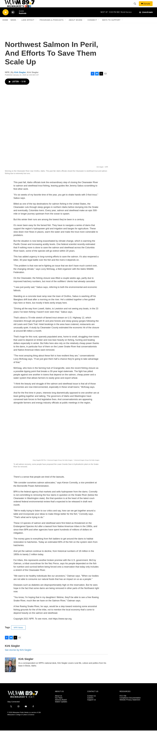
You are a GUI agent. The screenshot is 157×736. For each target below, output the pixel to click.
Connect (92, 25)
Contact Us (91, 701)
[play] (5, 17)
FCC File (123, 701)
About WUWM (75, 25)
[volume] (13, 18)
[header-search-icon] (136, 6)
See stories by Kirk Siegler (18, 655)
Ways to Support (111, 25)
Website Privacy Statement (130, 705)
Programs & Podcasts (52, 25)
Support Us (91, 705)
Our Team (58, 703)
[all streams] (146, 18)
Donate (148, 6)
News (13, 25)
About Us (58, 701)
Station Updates (61, 707)
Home (5, 25)
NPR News (18, 633)
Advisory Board (61, 705)
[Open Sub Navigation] (18, 25)
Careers (90, 703)
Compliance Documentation (130, 703)
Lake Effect (27, 25)
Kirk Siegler (20, 78)
